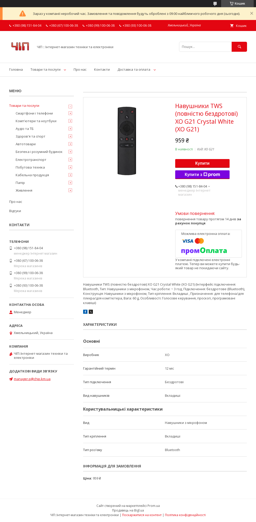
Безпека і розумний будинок (39, 151)
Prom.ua (153, 506)
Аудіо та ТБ (25, 128)
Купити (202, 163)
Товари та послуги (46, 69)
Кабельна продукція (32, 175)
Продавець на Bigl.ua (128, 510)
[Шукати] (239, 47)
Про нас (80, 69)
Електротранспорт (31, 159)
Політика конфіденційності (185, 515)
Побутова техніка (30, 167)
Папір (20, 182)
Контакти (102, 69)
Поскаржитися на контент (142, 515)
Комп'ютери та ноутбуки (36, 121)
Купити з (202, 174)
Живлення (24, 190)
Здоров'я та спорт (30, 136)
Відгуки (15, 210)
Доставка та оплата (133, 69)
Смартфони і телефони (34, 113)
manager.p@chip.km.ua (32, 379)
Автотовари (26, 144)
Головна (16, 69)
